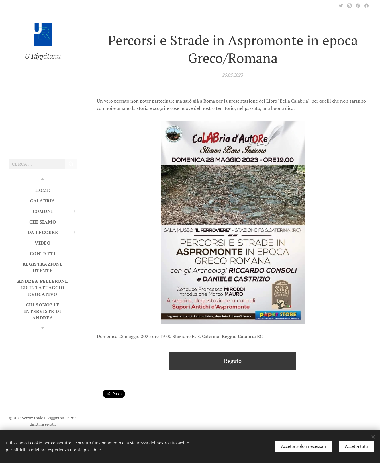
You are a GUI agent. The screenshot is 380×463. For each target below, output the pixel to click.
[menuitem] (43, 190)
